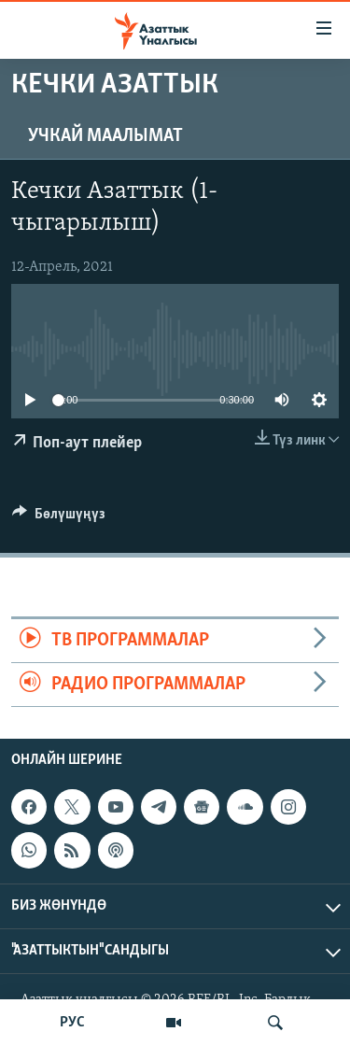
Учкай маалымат (105, 136)
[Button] (58, 518)
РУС (72, 1022)
